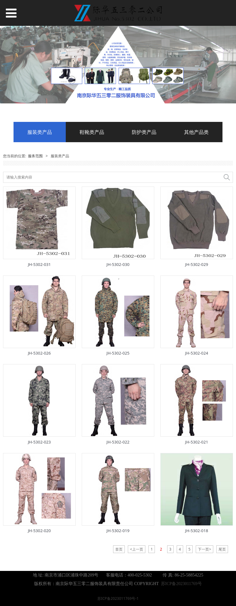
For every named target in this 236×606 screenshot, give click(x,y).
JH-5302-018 (196, 530)
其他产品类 (196, 132)
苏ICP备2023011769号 (181, 583)
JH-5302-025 (118, 353)
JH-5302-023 (39, 442)
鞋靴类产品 (92, 132)
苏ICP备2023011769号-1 (118, 598)
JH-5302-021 (196, 442)
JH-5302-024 (196, 353)
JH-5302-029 (196, 264)
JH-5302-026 (39, 353)
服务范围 (35, 156)
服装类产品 (39, 132)
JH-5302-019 (118, 530)
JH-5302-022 (118, 442)
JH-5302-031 (39, 264)
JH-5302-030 (118, 264)
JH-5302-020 (39, 530)
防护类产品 (144, 132)
